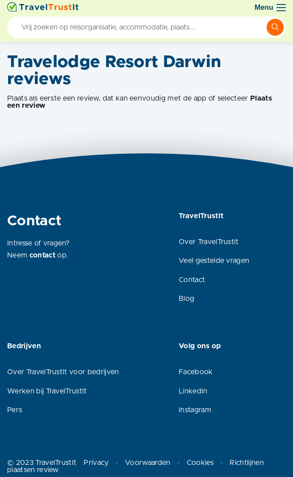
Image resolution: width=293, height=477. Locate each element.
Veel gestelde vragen (214, 260)
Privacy (96, 462)
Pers (14, 410)
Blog (186, 298)
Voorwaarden (148, 462)
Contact (192, 279)
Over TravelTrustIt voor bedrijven (63, 372)
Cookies (200, 462)
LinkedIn (193, 391)
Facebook (196, 372)
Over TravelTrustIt (209, 241)
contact (42, 255)
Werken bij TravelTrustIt (47, 391)
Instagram (195, 410)
